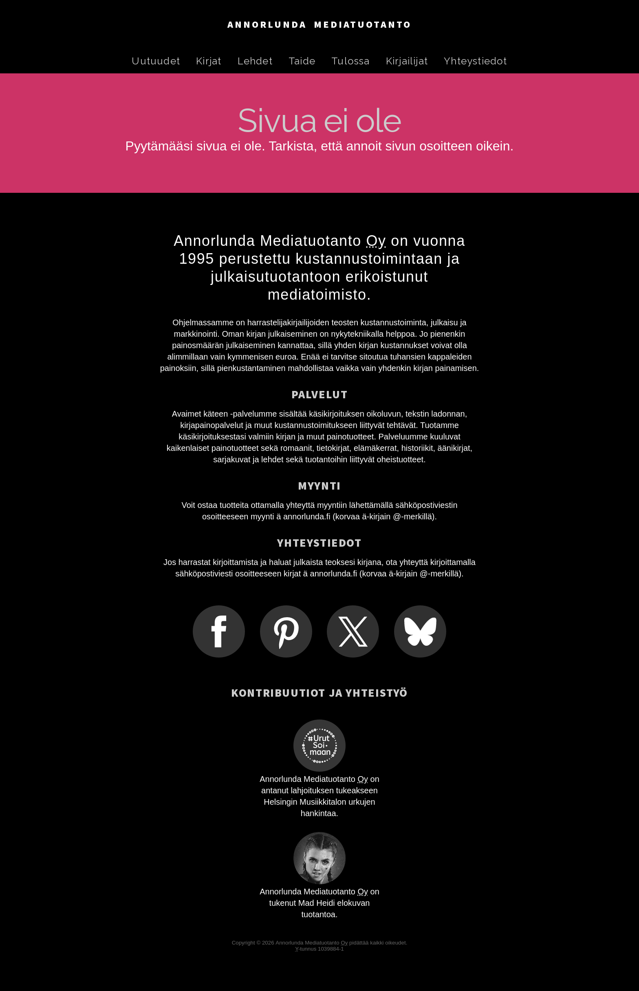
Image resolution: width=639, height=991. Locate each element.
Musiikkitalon (323, 801)
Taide (302, 61)
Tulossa (350, 61)
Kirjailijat (407, 61)
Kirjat (208, 61)
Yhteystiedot (475, 61)
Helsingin (280, 801)
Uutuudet (156, 61)
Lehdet (255, 61)
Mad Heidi (316, 902)
